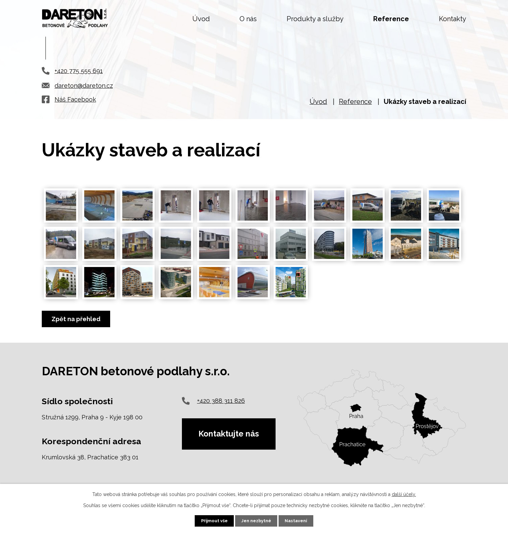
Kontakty (452, 19)
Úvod (201, 19)
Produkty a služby (315, 19)
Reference (391, 19)
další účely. (404, 494)
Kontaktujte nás (229, 434)
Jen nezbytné (256, 520)
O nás (248, 19)
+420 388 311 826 (221, 400)
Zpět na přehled (76, 318)
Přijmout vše (214, 520)
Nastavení (296, 520)
